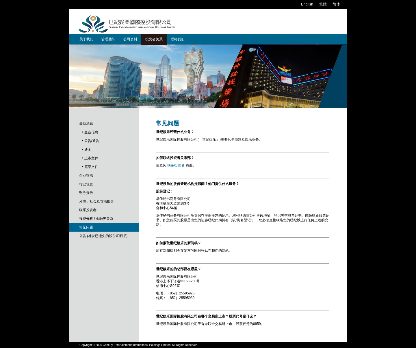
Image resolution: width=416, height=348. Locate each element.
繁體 (323, 4)
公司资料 (130, 39)
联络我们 (178, 39)
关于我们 (86, 39)
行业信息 (86, 184)
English (307, 4)
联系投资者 (87, 210)
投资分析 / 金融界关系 (96, 219)
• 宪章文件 (90, 167)
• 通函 (86, 149)
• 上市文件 (90, 158)
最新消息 (86, 124)
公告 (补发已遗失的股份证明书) (103, 236)
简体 (336, 4)
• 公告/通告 (90, 141)
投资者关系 (154, 39)
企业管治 (86, 175)
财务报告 (86, 193)
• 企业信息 (90, 132)
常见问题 (86, 227)
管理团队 (108, 39)
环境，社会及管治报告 (96, 201)
